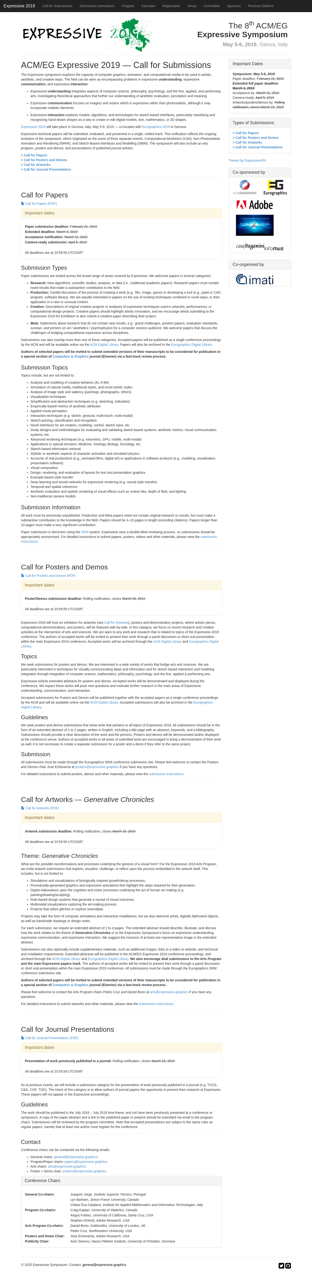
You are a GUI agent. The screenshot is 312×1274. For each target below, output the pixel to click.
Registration (171, 6)
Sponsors (234, 6)
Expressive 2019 (19, 6)
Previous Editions (261, 6)
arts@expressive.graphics (169, 992)
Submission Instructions (97, 6)
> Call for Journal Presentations (46, 169)
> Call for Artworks (35, 165)
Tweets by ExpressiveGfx (247, 160)
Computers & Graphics (71, 356)
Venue (192, 6)
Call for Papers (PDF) (39, 203)
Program (128, 6)
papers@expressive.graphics (85, 1162)
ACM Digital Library (104, 344)
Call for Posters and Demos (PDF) (48, 576)
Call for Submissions (57, 6)
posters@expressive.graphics (97, 767)
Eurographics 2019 (156, 127)
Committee (212, 6)
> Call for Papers (34, 155)
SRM (84, 532)
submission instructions (166, 774)
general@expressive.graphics (76, 1157)
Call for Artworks (116, 622)
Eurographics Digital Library (191, 344)
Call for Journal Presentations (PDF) (50, 1038)
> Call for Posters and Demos (44, 160)
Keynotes (148, 6)
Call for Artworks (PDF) (40, 808)
